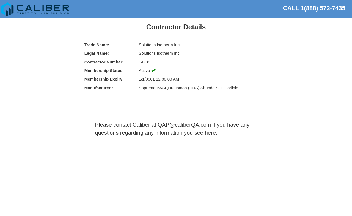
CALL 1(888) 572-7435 (314, 7)
